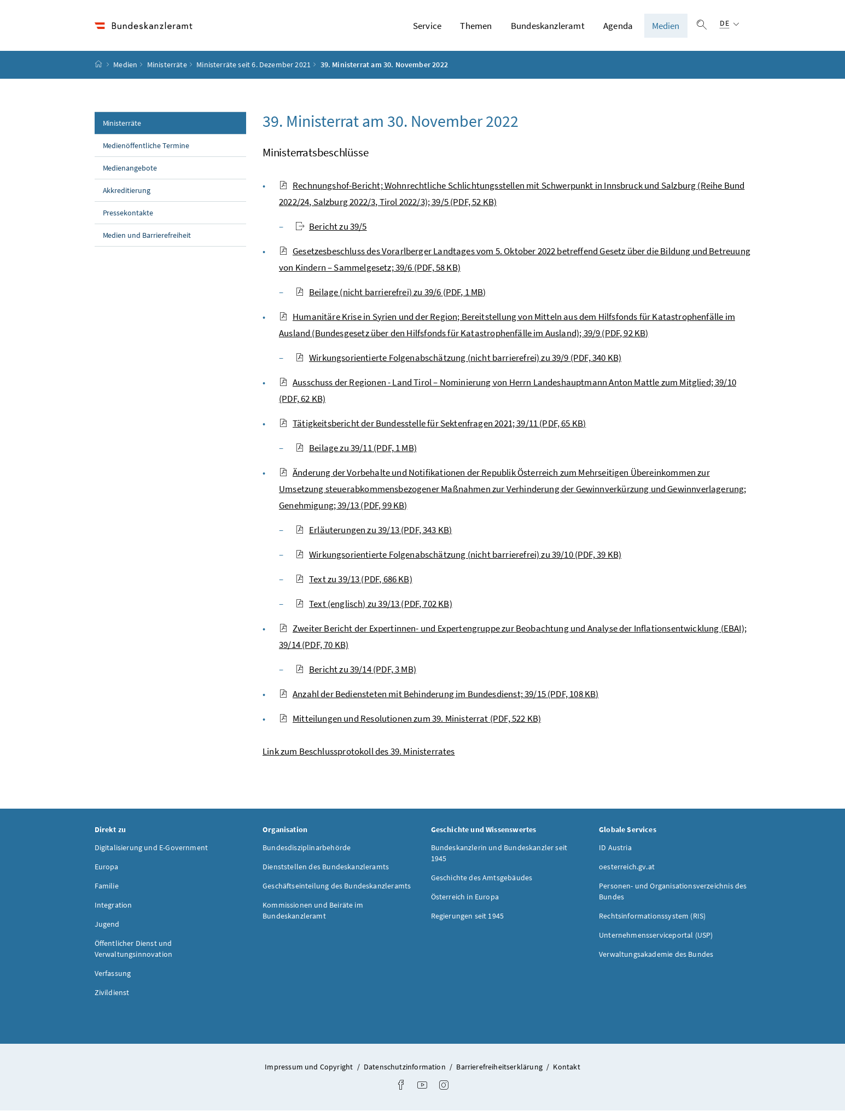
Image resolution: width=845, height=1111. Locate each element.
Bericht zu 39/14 (355, 669)
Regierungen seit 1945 (467, 916)
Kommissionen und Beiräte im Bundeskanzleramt (313, 911)
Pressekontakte (128, 213)
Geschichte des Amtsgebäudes (482, 878)
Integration (113, 905)
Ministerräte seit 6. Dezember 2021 (253, 65)
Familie (107, 886)
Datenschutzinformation (405, 1067)
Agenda (618, 26)
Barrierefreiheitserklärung (500, 1067)
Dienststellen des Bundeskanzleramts (326, 867)
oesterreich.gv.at (627, 867)
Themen (476, 26)
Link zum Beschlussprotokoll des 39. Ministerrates (359, 751)
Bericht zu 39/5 (331, 226)
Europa (107, 867)
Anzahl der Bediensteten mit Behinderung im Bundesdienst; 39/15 (438, 694)
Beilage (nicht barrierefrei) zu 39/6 (390, 292)
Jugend (107, 924)
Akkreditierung (127, 190)
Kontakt (566, 1067)
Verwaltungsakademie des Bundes (656, 955)
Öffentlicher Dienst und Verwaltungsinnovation (134, 949)
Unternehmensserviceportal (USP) (656, 935)
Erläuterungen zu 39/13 (373, 530)
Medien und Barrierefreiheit (147, 235)
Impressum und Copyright (309, 1067)
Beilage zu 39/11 (356, 448)
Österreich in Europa (465, 897)
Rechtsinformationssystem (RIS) (652, 916)
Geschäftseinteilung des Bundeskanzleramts (337, 886)
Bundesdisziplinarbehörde (307, 848)
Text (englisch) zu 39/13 (373, 604)
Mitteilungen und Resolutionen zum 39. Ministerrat (410, 718)
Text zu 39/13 (353, 579)
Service (427, 26)
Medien (666, 26)
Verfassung (113, 974)
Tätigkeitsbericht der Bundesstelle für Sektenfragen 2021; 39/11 (432, 423)
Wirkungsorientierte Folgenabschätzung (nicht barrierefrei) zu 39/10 (458, 554)
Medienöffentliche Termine (146, 145)
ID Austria (615, 848)
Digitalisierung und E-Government (151, 848)
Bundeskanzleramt (548, 26)
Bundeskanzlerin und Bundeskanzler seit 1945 (499, 853)
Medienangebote (130, 168)
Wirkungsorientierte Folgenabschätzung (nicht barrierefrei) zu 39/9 (458, 358)
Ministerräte (167, 65)
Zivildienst (112, 993)
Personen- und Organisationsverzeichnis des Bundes (673, 891)
